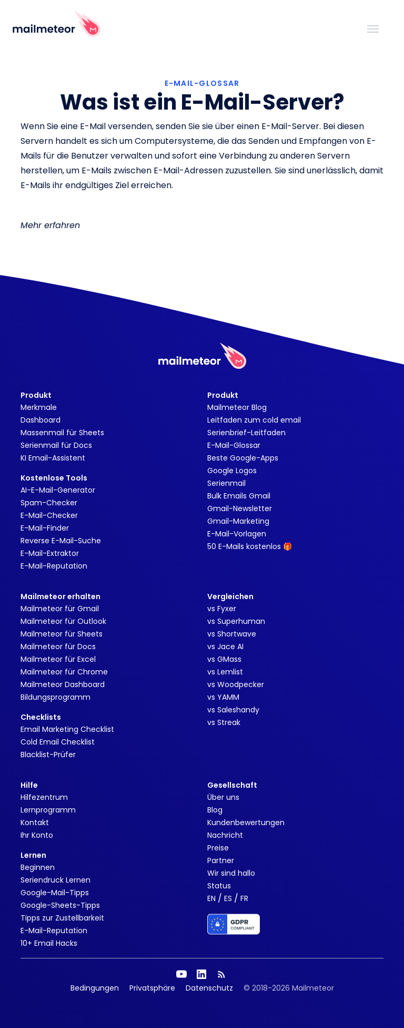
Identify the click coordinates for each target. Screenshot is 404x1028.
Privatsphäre (152, 988)
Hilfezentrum (44, 797)
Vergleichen (230, 596)
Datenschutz (209, 988)
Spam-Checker (49, 502)
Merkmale (39, 407)
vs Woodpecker (235, 684)
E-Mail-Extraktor (50, 553)
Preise (218, 848)
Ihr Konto (37, 835)
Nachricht (225, 835)
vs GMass (224, 659)
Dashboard (40, 420)
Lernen (33, 855)
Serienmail (226, 483)
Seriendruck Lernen (55, 880)
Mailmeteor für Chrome (64, 672)
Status (219, 885)
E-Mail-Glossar (233, 445)
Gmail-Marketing (238, 521)
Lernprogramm (48, 810)
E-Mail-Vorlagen (236, 533)
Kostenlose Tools (54, 478)
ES (228, 898)
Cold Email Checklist (58, 742)
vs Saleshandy (233, 709)
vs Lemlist (225, 672)
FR (244, 898)
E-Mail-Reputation (54, 566)
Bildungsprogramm (55, 697)
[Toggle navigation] (373, 28)
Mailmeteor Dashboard (63, 684)
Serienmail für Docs (56, 445)
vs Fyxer (221, 608)
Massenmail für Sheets (62, 432)
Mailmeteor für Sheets (62, 634)
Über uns (223, 797)
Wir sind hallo (231, 873)
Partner (220, 860)
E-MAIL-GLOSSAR (202, 83)
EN (211, 898)
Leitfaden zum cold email (254, 420)
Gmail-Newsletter (239, 508)
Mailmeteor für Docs (58, 646)
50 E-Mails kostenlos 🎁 (249, 546)
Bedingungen (94, 988)
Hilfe (29, 785)
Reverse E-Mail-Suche (61, 540)
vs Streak (223, 722)
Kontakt (35, 822)
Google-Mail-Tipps (55, 892)
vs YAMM (223, 697)
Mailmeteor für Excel (58, 659)
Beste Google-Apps (242, 458)
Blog (215, 810)
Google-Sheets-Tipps (60, 905)
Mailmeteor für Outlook (63, 621)
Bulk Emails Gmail (238, 496)
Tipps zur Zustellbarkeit (62, 918)
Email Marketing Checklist (67, 729)
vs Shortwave (231, 634)
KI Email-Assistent (53, 458)
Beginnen (38, 867)
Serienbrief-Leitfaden (246, 432)
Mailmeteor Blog (237, 407)
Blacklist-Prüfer (48, 754)
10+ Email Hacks (49, 943)
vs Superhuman (236, 621)
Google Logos (232, 470)
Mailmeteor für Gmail (60, 608)
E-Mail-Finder (45, 528)
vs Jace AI (225, 646)
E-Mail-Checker (49, 515)
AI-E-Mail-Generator (58, 490)
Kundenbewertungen (246, 822)
